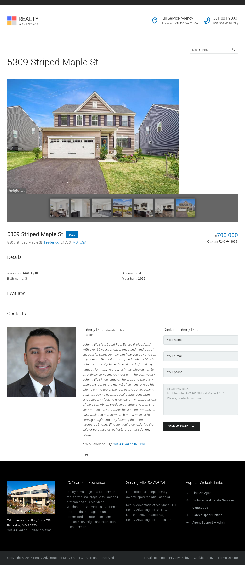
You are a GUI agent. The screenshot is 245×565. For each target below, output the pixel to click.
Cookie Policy (203, 557)
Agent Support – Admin (210, 523)
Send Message (178, 426)
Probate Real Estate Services (214, 500)
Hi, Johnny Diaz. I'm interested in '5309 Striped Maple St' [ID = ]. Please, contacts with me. (200, 398)
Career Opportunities (208, 515)
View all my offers (115, 330)
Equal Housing (153, 557)
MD (75, 242)
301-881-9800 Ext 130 (129, 444)
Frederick (51, 242)
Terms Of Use (228, 557)
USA (83, 242)
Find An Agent (203, 493)
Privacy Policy (178, 557)
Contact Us (201, 508)
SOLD (71, 234)
